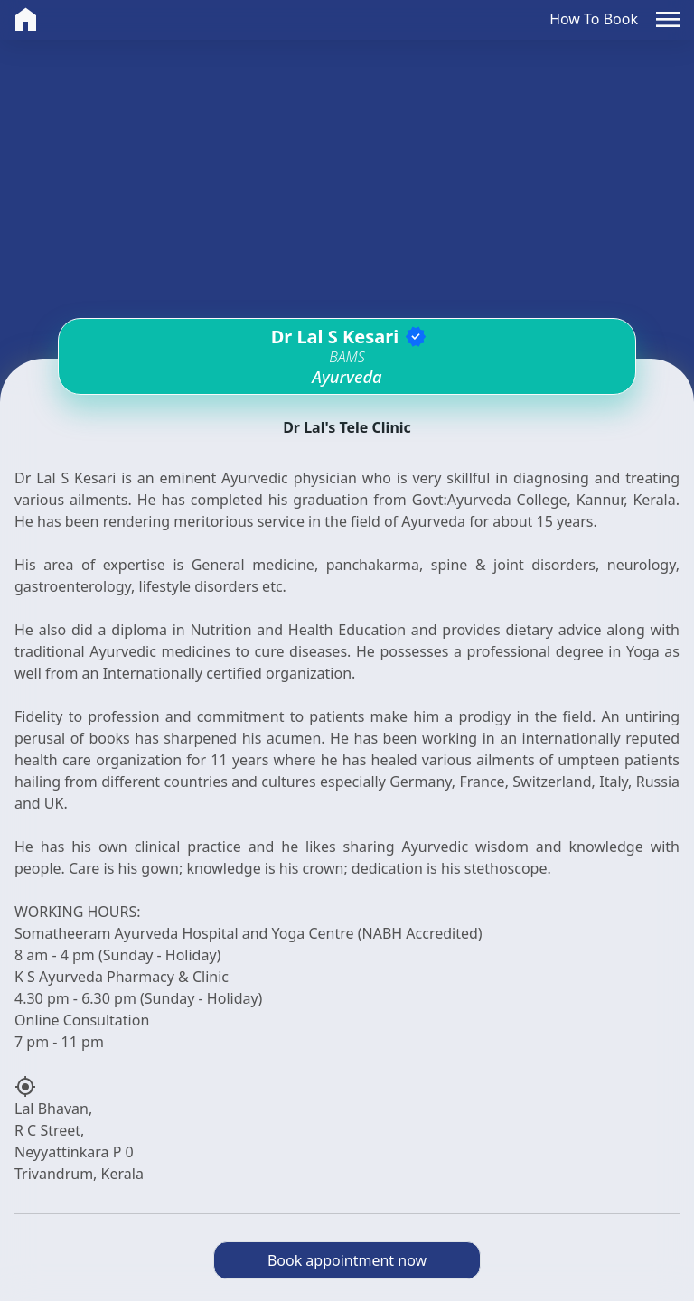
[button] (667, 20)
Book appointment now (347, 1260)
